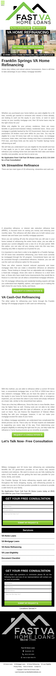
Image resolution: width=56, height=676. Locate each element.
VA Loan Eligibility (10, 553)
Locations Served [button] (28, 608)
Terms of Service (28, 666)
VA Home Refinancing (11, 547)
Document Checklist (11, 558)
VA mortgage (13, 303)
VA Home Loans (9, 536)
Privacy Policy (18, 666)
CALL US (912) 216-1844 (20, 28)
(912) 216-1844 (48, 158)
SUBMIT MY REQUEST (28, 523)
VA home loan (21, 136)
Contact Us (39, 28)
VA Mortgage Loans (10, 541)
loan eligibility (19, 283)
